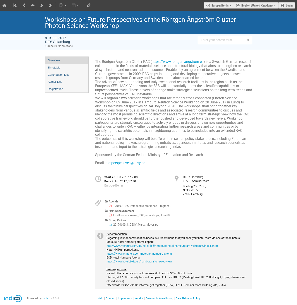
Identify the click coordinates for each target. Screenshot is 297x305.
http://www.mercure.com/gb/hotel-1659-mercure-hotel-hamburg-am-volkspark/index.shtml (162, 246)
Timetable (54, 67)
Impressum (124, 298)
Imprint (138, 298)
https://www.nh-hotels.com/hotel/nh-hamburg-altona (139, 253)
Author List (55, 81)
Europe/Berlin (219, 5)
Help (100, 298)
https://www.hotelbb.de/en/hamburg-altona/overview (139, 261)
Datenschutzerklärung (159, 298)
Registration (55, 89)
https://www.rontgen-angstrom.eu (178, 61)
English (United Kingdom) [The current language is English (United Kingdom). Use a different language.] (257, 5)
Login (289, 5)
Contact (110, 298)
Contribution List (58, 74)
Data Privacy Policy (188, 298)
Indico (46, 298)
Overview (54, 60)
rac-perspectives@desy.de (125, 163)
